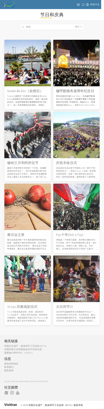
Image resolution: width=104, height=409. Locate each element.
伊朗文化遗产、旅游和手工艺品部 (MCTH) (25, 346)
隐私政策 (9, 370)
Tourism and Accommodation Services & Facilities (26, 381)
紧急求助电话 (11, 363)
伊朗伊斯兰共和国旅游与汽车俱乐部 (23, 349)
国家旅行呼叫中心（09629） (19, 352)
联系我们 (9, 367)
